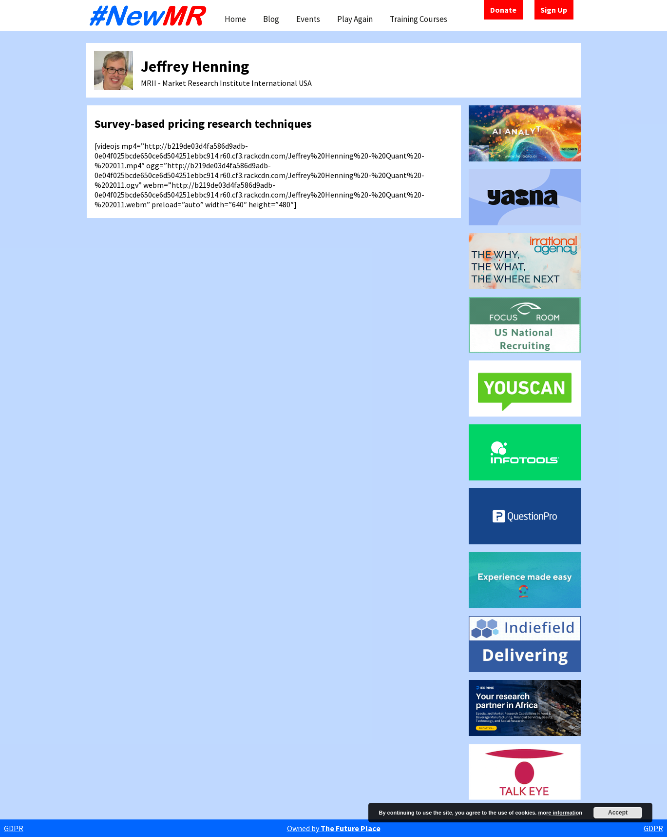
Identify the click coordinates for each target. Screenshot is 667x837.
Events (308, 19)
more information (560, 813)
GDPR (13, 828)
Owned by (334, 828)
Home (235, 19)
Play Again (355, 19)
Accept (618, 812)
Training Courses (418, 19)
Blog (271, 19)
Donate (503, 10)
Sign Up (553, 10)
